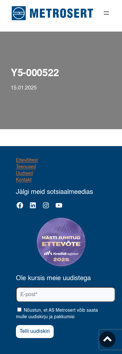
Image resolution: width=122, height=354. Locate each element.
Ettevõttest (27, 160)
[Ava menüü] (106, 13)
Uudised (24, 173)
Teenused (26, 167)
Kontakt (24, 180)
